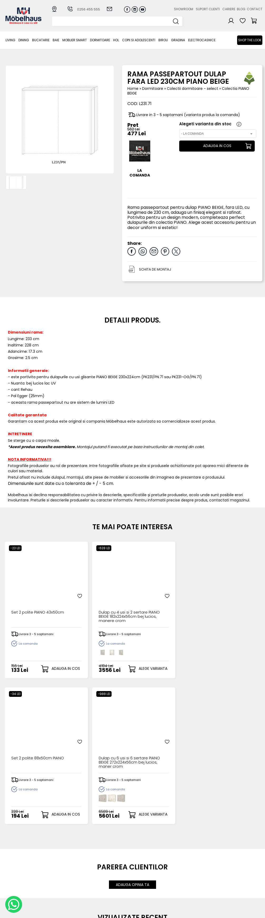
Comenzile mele (145, 872)
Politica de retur (107, 886)
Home (132, 88)
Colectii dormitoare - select (193, 88)
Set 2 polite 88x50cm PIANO (160, 597)
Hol (116, 40)
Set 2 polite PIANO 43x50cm (27, 597)
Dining (23, 40)
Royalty (255, 911)
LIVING (10, 40)
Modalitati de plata (110, 855)
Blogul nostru (179, 864)
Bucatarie (40, 40)
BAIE (56, 40)
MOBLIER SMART (74, 40)
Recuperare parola (147, 860)
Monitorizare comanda (104, 879)
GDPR (97, 890)
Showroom (183, 9)
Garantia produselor (102, 870)
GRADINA (178, 40)
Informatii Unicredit (110, 894)
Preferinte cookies (184, 872)
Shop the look (249, 40)
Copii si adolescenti (138, 40)
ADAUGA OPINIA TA (132, 738)
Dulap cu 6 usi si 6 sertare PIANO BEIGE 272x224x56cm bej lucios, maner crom (230, 599)
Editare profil (141, 876)
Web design (231, 911)
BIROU (163, 40)
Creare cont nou (145, 851)
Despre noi (177, 851)
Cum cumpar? (106, 851)
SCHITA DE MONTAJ (155, 269)
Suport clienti (208, 9)
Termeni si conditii (109, 864)
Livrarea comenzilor (110, 860)
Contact (254, 9)
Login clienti (140, 855)
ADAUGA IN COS (216, 146)
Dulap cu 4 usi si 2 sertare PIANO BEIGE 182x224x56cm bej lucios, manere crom (99, 599)
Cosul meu (140, 868)
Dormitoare (100, 40)
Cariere (228, 9)
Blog (241, 9)
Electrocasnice (202, 40)
